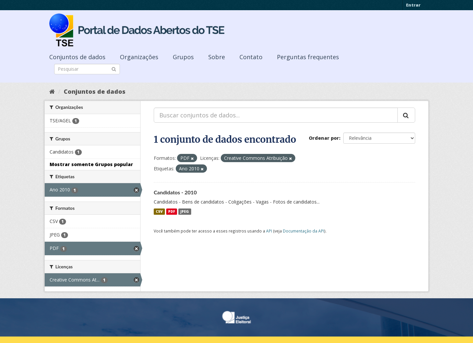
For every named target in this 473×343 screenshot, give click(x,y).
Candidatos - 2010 (175, 192)
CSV (159, 211)
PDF (171, 211)
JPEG (184, 211)
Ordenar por (324, 138)
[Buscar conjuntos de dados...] (276, 115)
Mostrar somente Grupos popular (91, 164)
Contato (250, 57)
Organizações (139, 57)
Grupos (183, 57)
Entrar (413, 5)
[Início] (52, 91)
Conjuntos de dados (77, 57)
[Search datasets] (87, 69)
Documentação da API (303, 230)
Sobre (216, 57)
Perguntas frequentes (308, 57)
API (269, 230)
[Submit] (114, 68)
